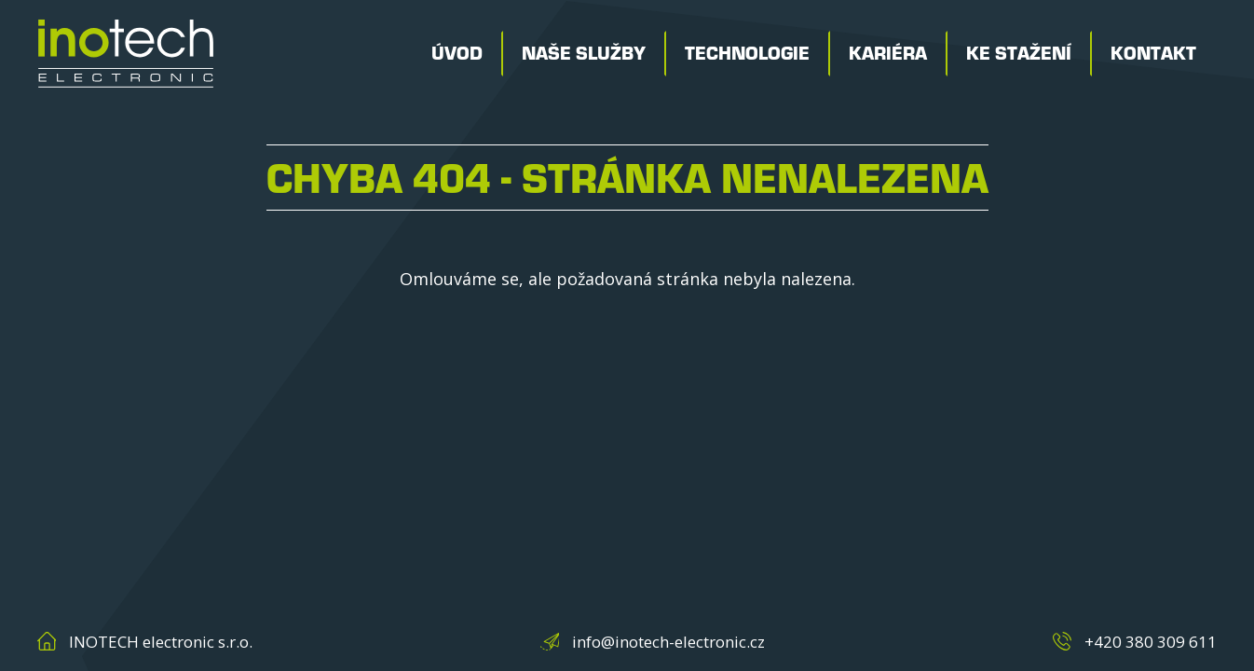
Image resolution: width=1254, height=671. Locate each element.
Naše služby (584, 53)
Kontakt (1153, 53)
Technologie (747, 53)
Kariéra (888, 53)
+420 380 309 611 (1150, 641)
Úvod (457, 53)
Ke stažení (1018, 53)
